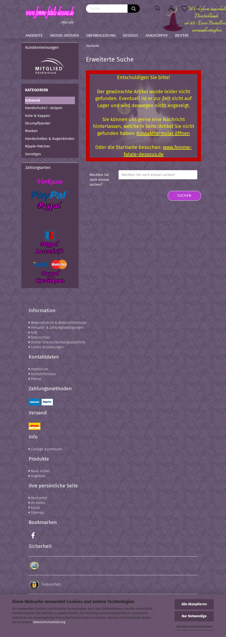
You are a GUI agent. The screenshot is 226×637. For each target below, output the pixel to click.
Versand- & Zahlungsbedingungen (56, 328)
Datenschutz (39, 337)
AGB (33, 332)
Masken (31, 131)
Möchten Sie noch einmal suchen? (99, 180)
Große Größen (64, 35)
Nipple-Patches (37, 146)
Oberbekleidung (101, 35)
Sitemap (36, 513)
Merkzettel (38, 498)
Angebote (34, 35)
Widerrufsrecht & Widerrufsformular (58, 323)
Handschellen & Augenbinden (49, 138)
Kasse (34, 508)
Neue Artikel (39, 471)
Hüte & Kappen (37, 115)
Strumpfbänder (37, 123)
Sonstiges (33, 154)
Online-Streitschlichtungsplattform (57, 342)
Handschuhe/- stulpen (43, 108)
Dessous (130, 35)
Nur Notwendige (194, 616)
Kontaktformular (42, 374)
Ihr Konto (37, 503)
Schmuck (32, 100)
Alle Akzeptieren (194, 604)
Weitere (182, 35)
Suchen (184, 196)
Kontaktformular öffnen (163, 133)
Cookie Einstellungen (46, 347)
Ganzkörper (156, 35)
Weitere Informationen (194, 627)
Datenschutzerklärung (49, 622)
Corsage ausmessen (45, 449)
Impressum (38, 369)
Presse (35, 379)
